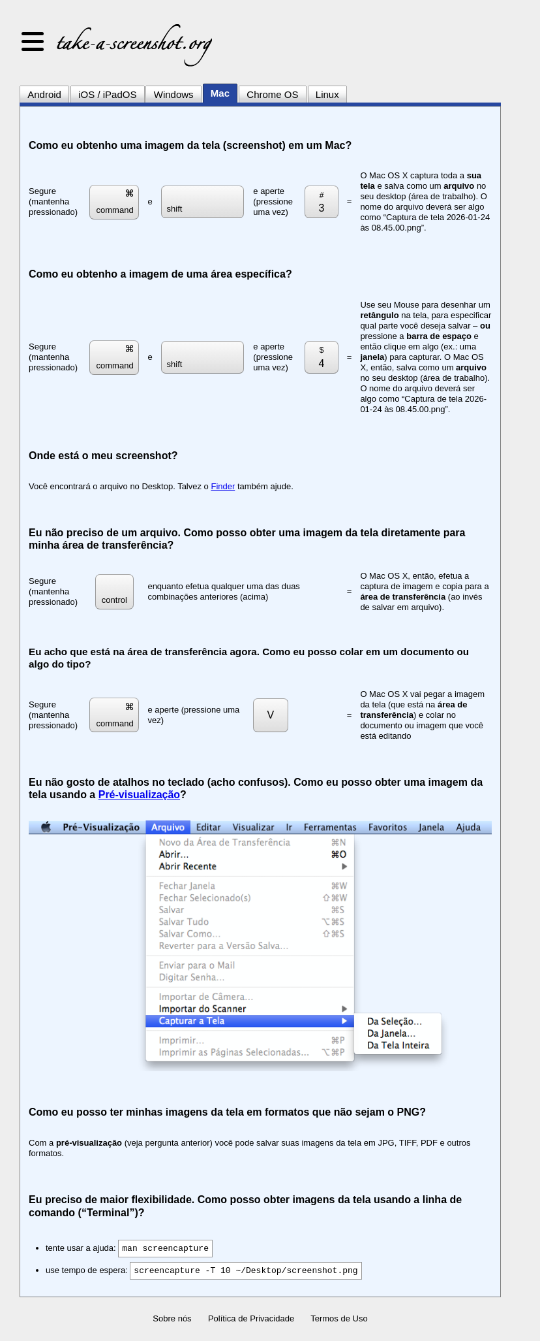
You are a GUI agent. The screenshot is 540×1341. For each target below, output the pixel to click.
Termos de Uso (338, 1318)
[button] (33, 42)
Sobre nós (172, 1318)
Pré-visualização (139, 794)
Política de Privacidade (251, 1318)
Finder (223, 486)
